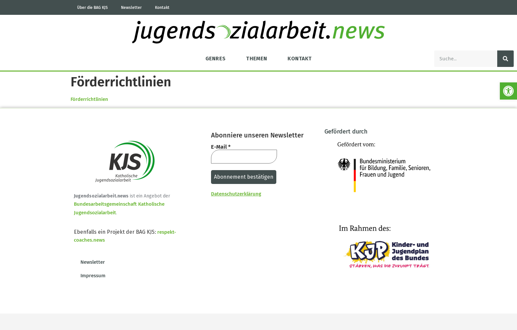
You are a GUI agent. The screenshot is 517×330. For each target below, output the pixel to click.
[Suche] (505, 58)
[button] (508, 91)
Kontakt (162, 7)
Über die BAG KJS (92, 7)
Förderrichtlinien (89, 99)
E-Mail (220, 147)
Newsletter (131, 7)
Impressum (93, 276)
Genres (215, 58)
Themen (256, 58)
